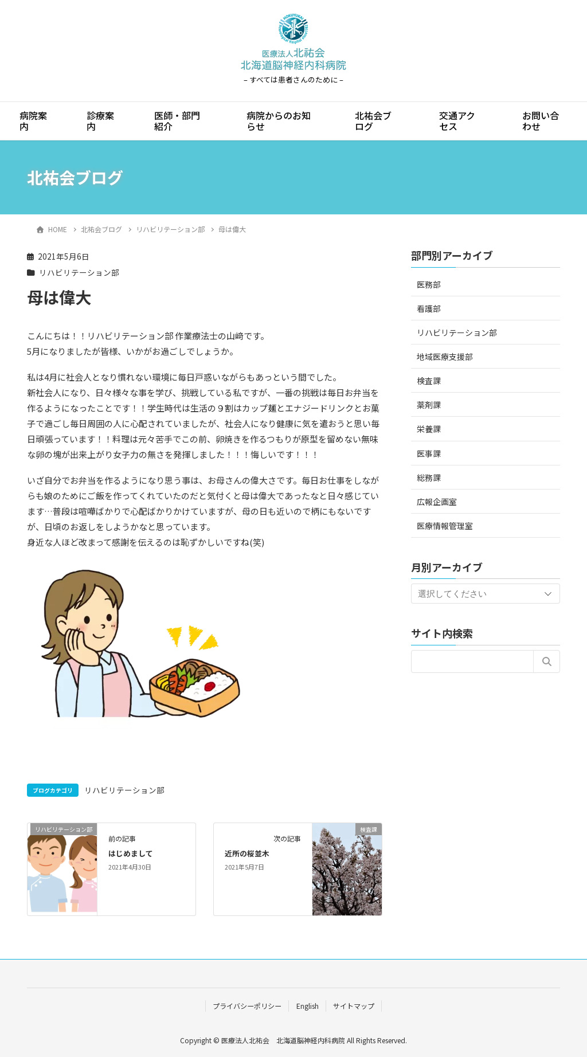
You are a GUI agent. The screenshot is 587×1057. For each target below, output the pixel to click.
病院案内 (33, 120)
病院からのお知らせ (278, 120)
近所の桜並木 (247, 853)
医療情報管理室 (445, 525)
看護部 (429, 308)
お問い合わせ (540, 120)
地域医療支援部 (445, 356)
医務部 (429, 284)
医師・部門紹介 (177, 120)
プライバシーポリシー (247, 1006)
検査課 (429, 380)
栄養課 (429, 428)
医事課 (429, 453)
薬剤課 (429, 404)
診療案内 (100, 120)
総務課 (429, 477)
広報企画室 (437, 501)
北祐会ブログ (373, 120)
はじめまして (130, 853)
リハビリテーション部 (79, 272)
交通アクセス (457, 120)
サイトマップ (353, 1006)
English (307, 1006)
